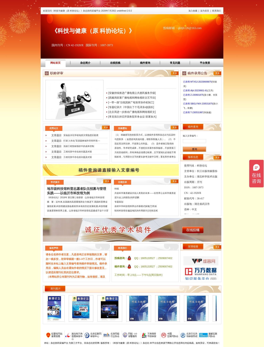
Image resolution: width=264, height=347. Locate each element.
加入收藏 (193, 10)
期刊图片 (56, 288)
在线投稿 (115, 62)
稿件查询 (145, 62)
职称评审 (56, 73)
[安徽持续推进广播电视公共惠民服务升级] (132, 92)
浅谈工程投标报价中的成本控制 (78, 146)
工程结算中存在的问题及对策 (77, 151)
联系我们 (216, 10)
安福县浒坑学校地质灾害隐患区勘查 (80, 135)
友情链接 (193, 246)
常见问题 (175, 62)
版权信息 (193, 157)
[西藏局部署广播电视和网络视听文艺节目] (132, 97)
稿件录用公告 (197, 73)
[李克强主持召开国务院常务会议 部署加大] (132, 116)
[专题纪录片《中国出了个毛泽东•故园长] (131, 107)
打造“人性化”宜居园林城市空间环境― (81, 140)
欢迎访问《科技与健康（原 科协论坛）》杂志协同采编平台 (87, 10)
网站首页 (55, 62)
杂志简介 (85, 62)
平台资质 (205, 62)
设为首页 (204, 10)
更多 (175, 73)
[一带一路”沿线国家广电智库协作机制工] (131, 102)
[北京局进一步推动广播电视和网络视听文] (132, 111)
